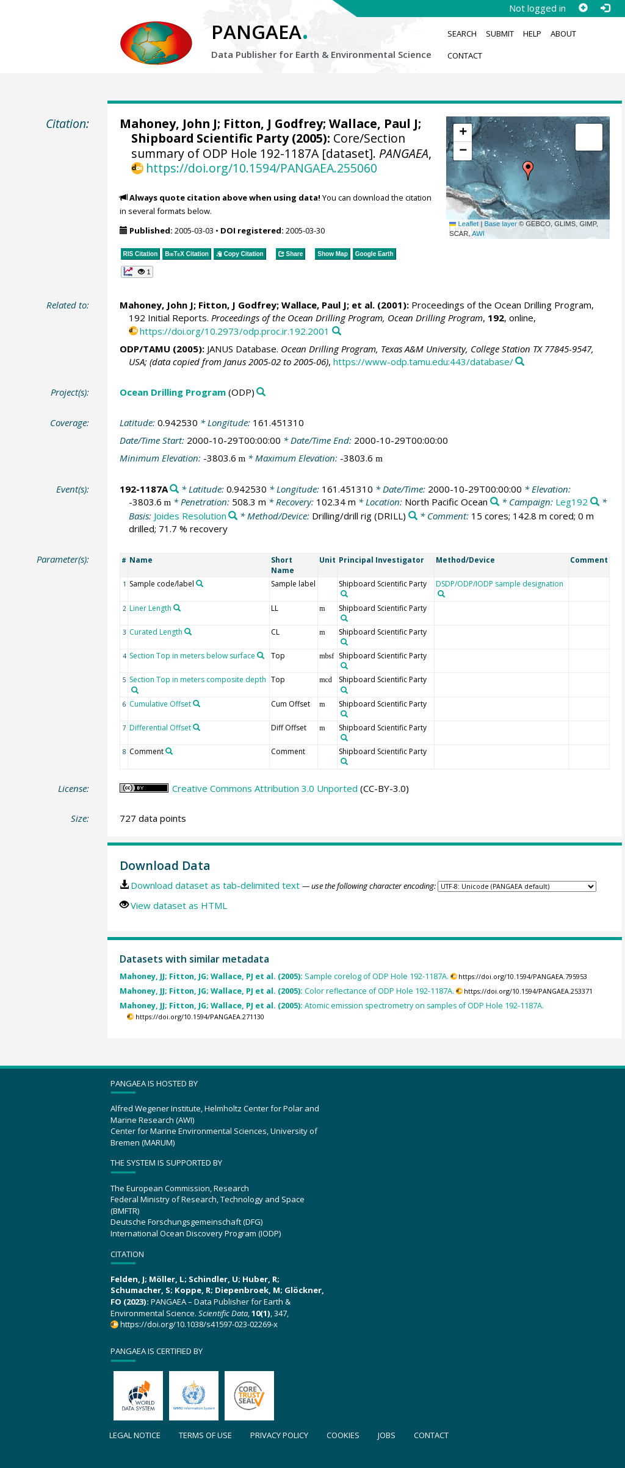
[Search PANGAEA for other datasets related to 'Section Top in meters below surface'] (260, 655)
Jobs (387, 1435)
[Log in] (605, 8)
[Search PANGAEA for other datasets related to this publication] (336, 331)
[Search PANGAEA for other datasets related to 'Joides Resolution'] (232, 516)
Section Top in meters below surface (192, 655)
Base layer (501, 223)
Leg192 (571, 502)
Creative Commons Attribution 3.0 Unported (265, 788)
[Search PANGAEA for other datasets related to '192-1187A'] (174, 489)
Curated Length (155, 632)
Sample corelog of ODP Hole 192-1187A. (284, 976)
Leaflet (464, 223)
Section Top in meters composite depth (197, 679)
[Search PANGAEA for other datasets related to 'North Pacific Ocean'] (494, 502)
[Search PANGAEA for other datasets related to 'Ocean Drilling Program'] (261, 392)
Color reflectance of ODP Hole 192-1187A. (287, 991)
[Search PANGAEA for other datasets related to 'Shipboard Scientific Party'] (344, 593)
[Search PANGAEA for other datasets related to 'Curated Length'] (188, 631)
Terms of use (205, 1435)
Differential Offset (160, 727)
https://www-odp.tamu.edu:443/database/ (423, 361)
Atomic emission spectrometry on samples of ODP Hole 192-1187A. (332, 1005)
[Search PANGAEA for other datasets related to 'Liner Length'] (177, 607)
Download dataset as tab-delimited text (215, 885)
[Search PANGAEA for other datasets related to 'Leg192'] (594, 502)
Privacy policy (279, 1435)
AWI (478, 233)
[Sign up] (583, 8)
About (563, 33)
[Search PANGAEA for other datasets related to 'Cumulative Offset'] (196, 703)
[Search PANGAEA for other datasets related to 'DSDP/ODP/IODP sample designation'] (441, 593)
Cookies (343, 1435)
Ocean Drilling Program (173, 392)
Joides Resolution (190, 516)
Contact (464, 55)
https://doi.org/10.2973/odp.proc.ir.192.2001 (235, 331)
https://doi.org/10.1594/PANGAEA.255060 (261, 168)
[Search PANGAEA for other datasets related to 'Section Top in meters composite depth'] (135, 690)
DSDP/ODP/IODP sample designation (499, 584)
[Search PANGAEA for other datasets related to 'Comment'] (169, 751)
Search (462, 33)
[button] (528, 170)
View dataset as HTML (179, 905)
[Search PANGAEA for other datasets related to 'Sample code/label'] (199, 583)
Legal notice (135, 1435)
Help (532, 33)
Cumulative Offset (160, 704)
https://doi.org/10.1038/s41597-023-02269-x (199, 1324)
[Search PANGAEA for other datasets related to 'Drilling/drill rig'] (412, 516)
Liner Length (150, 608)
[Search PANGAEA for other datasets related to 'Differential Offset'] (196, 727)
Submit (500, 33)
